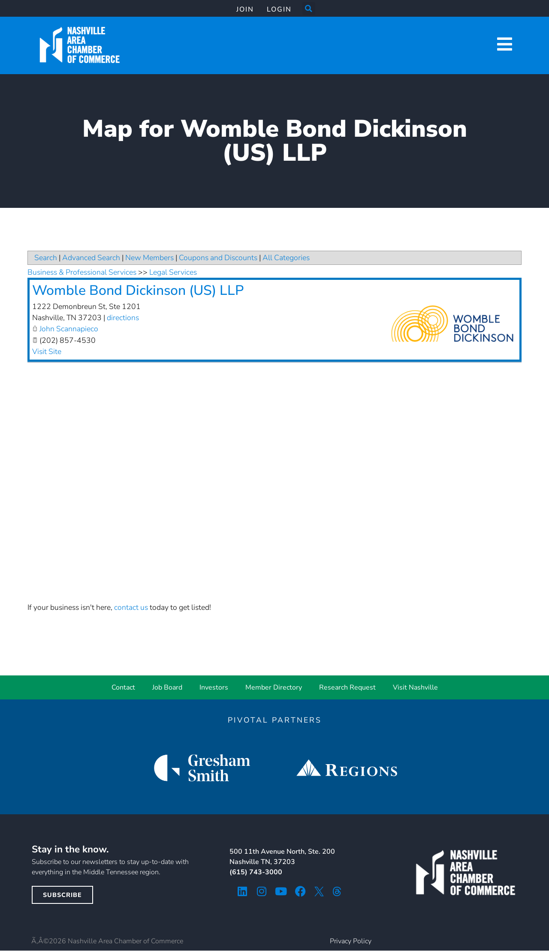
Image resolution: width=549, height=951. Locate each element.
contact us (131, 607)
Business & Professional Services (81, 272)
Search (45, 257)
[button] (308, 8)
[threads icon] (337, 891)
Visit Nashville (415, 687)
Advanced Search (91, 257)
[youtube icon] (281, 891)
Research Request (347, 687)
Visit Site (46, 351)
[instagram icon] (261, 891)
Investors (213, 687)
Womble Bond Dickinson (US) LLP (138, 290)
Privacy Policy (350, 941)
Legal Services (173, 272)
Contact (123, 687)
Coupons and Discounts (218, 257)
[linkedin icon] (242, 891)
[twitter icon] (319, 891)
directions (123, 317)
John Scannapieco (68, 329)
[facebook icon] (300, 891)
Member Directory (273, 687)
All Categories (286, 257)
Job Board (167, 687)
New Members (149, 257)
